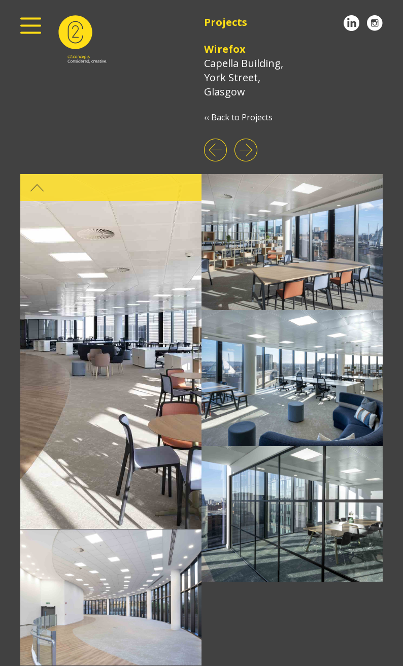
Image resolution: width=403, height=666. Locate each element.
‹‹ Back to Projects (238, 117)
